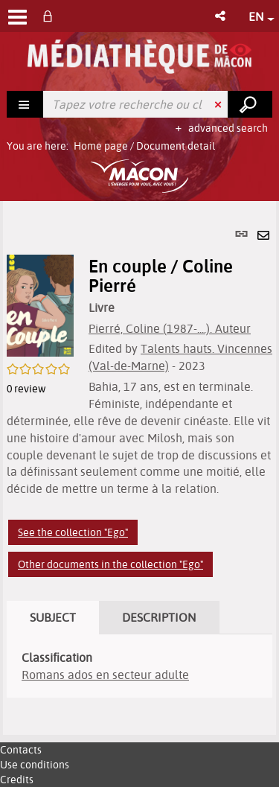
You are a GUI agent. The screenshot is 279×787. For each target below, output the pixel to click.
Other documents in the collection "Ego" (110, 564)
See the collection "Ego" (73, 532)
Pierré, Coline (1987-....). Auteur (170, 328)
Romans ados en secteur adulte (105, 674)
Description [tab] (159, 617)
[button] (221, 16)
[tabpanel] (139, 468)
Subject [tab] (53, 617)
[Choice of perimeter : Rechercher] (25, 104)
